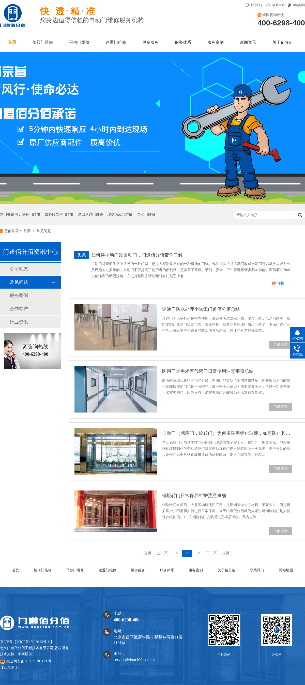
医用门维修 (31, 214)
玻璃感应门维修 (120, 214)
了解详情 (280, 345)
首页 (27, 231)
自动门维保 (146, 214)
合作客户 (19, 308)
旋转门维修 (43, 570)
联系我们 (254, 5)
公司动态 (19, 269)
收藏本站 (275, 5)
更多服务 (138, 570)
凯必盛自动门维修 (59, 214)
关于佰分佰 (226, 570)
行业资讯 (19, 321)
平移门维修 (75, 570)
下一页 (211, 553)
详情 (280, 283)
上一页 (162, 553)
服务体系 (167, 570)
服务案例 (19, 295)
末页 (226, 553)
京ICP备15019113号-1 (33, 642)
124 (198, 553)
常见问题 (44, 231)
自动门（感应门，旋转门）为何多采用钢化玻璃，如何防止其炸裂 (227, 433)
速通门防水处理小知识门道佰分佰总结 (201, 309)
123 (187, 553)
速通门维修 (107, 570)
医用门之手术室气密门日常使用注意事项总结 (208, 371)
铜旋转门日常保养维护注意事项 (194, 495)
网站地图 (296, 5)
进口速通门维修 (90, 214)
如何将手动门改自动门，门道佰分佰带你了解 (137, 255)
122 (176, 553)
